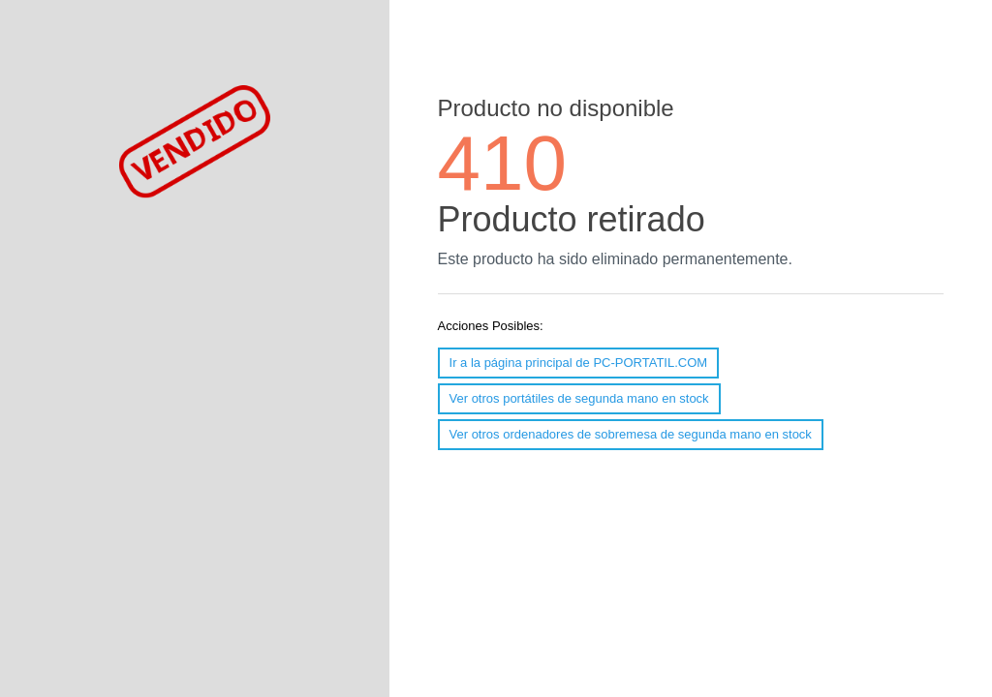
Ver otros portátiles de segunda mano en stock (579, 398)
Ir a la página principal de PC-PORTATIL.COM (579, 362)
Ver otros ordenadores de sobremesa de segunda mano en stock (631, 434)
